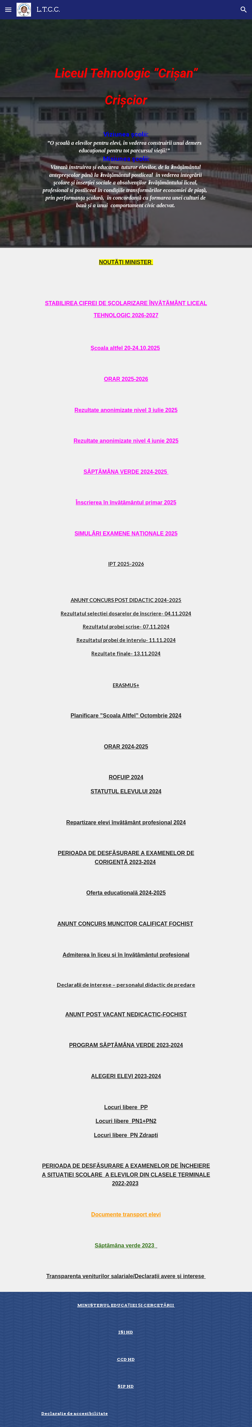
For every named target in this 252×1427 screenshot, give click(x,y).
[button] (8, 9)
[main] (126, 83)
